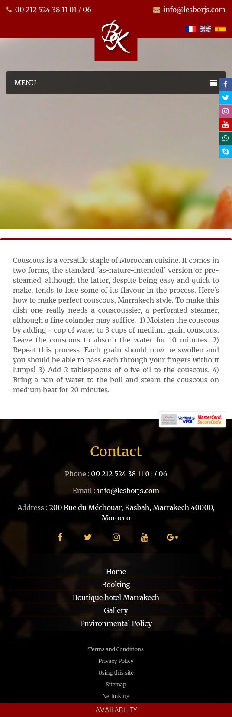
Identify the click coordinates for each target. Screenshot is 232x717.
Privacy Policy (116, 661)
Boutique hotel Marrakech (116, 597)
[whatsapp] (225, 138)
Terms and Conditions (116, 649)
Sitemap (116, 684)
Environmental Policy (116, 623)
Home (116, 571)
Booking (116, 584)
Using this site (116, 672)
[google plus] (172, 537)
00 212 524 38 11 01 (46, 9)
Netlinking (116, 696)
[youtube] (225, 124)
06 (87, 9)
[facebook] (225, 84)
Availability (116, 710)
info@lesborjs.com (194, 9)
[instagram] (225, 111)
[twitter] (225, 97)
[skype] (225, 151)
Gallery (116, 610)
